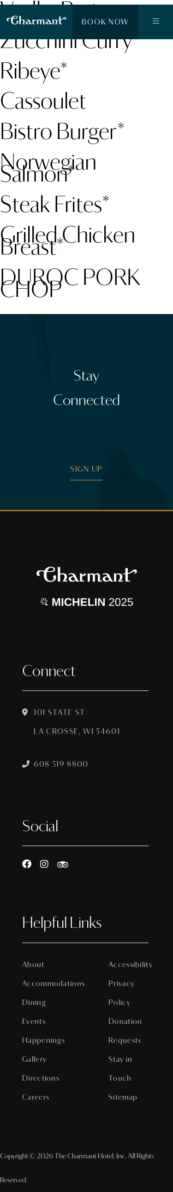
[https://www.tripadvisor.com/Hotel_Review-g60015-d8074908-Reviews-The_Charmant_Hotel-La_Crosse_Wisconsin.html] (62, 864)
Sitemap (122, 1097)
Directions (41, 1078)
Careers (35, 1097)
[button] (156, 22)
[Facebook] (26, 864)
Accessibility (128, 964)
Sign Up (86, 469)
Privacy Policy (121, 993)
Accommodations (42, 983)
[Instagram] (44, 864)
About (33, 964)
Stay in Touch (120, 1069)
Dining (34, 1002)
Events (34, 1021)
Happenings (42, 1040)
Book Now (105, 22)
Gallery (34, 1059)
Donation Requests (125, 1031)
